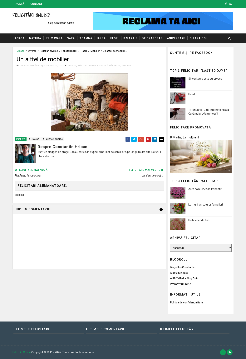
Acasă (20, 3)
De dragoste (152, 38)
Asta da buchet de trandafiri (205, 189)
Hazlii (20, 47)
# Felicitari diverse (53, 138)
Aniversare (176, 38)
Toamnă (85, 38)
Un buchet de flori (198, 220)
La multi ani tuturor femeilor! (205, 204)
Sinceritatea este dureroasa (205, 78)
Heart (191, 94)
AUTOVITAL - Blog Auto (184, 278)
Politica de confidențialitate (186, 302)
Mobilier (126, 65)
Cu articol (199, 38)
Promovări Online (180, 284)
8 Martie (130, 38)
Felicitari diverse (87, 65)
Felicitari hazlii (105, 65)
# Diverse (34, 138)
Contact (36, 3)
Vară (71, 38)
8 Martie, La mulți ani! (184, 137)
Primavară (54, 38)
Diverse (72, 65)
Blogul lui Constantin (182, 267)
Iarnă (101, 38)
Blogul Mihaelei (179, 272)
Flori (114, 38)
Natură (35, 38)
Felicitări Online (31, 15)
